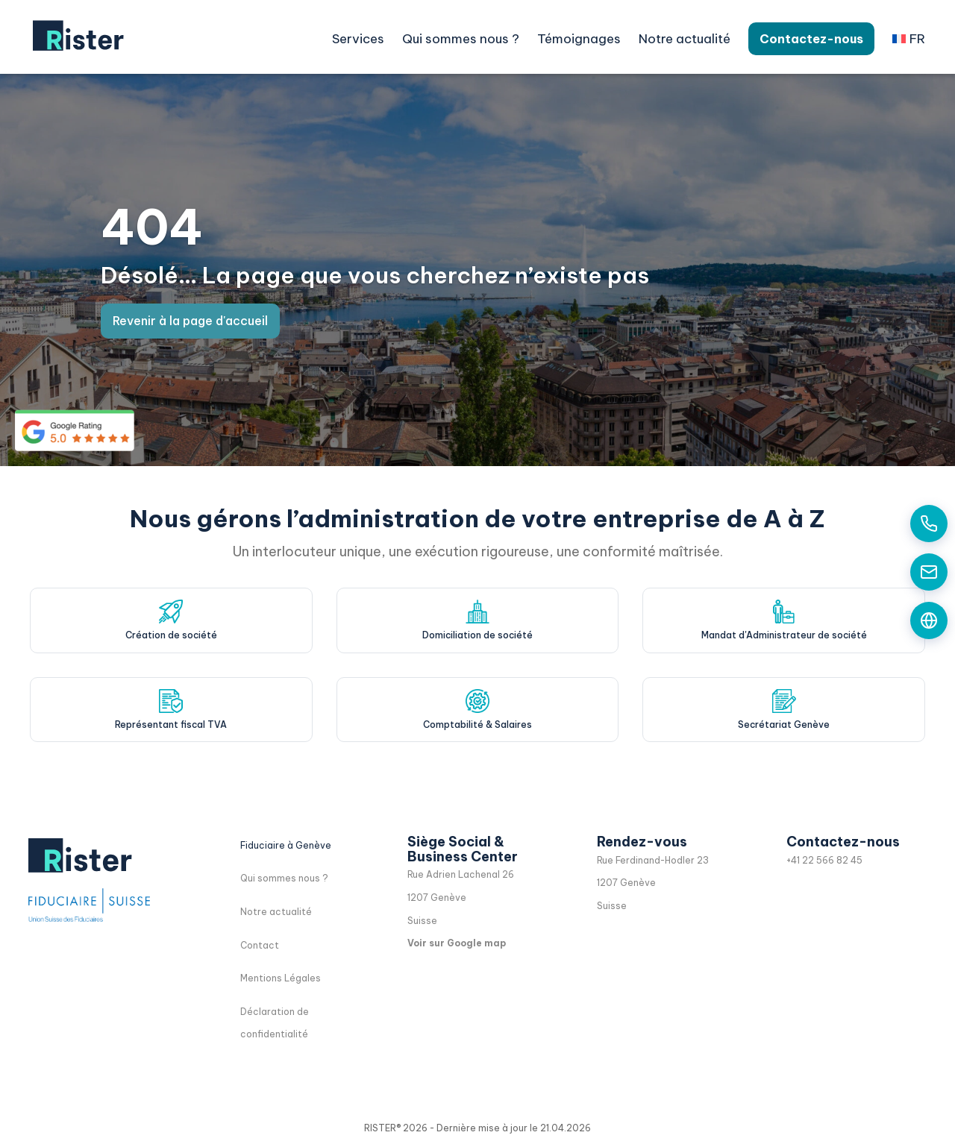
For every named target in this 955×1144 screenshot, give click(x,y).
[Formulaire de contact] (929, 620)
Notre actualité (684, 39)
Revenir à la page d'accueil (190, 320)
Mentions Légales (280, 978)
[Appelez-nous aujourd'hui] (929, 523)
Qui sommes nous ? (460, 39)
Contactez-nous (811, 38)
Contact (259, 945)
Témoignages (579, 39)
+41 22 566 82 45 (824, 860)
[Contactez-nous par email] (929, 572)
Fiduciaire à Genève (285, 845)
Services (358, 39)
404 (152, 227)
